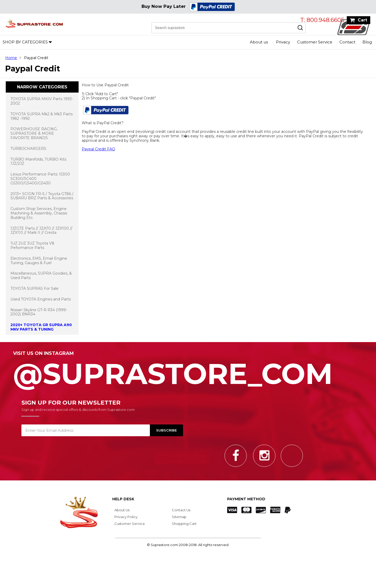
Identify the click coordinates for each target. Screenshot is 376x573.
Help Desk (123, 499)
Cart (362, 20)
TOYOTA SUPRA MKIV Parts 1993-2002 (41, 101)
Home (11, 57)
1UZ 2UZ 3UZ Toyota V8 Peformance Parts (32, 245)
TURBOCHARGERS (28, 148)
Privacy (283, 41)
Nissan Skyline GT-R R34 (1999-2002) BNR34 (38, 312)
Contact (347, 41)
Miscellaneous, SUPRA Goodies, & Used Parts (41, 275)
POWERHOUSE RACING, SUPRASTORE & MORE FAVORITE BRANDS (33, 133)
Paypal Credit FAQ (98, 149)
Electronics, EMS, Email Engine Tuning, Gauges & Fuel (38, 260)
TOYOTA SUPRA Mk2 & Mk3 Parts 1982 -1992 (41, 116)
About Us (122, 510)
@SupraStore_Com (188, 370)
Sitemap (179, 517)
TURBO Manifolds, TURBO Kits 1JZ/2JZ (38, 161)
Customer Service (314, 41)
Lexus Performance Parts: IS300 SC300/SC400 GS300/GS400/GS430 (40, 178)
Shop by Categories (25, 41)
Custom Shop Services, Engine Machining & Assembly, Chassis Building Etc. (38, 213)
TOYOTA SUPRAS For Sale (34, 288)
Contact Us (181, 510)
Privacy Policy (126, 517)
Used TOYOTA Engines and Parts (40, 299)
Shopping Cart (184, 523)
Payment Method (246, 499)
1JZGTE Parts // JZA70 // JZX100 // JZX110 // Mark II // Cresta (41, 230)
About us (259, 41)
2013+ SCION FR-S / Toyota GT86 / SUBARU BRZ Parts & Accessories (41, 196)
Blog (367, 41)
